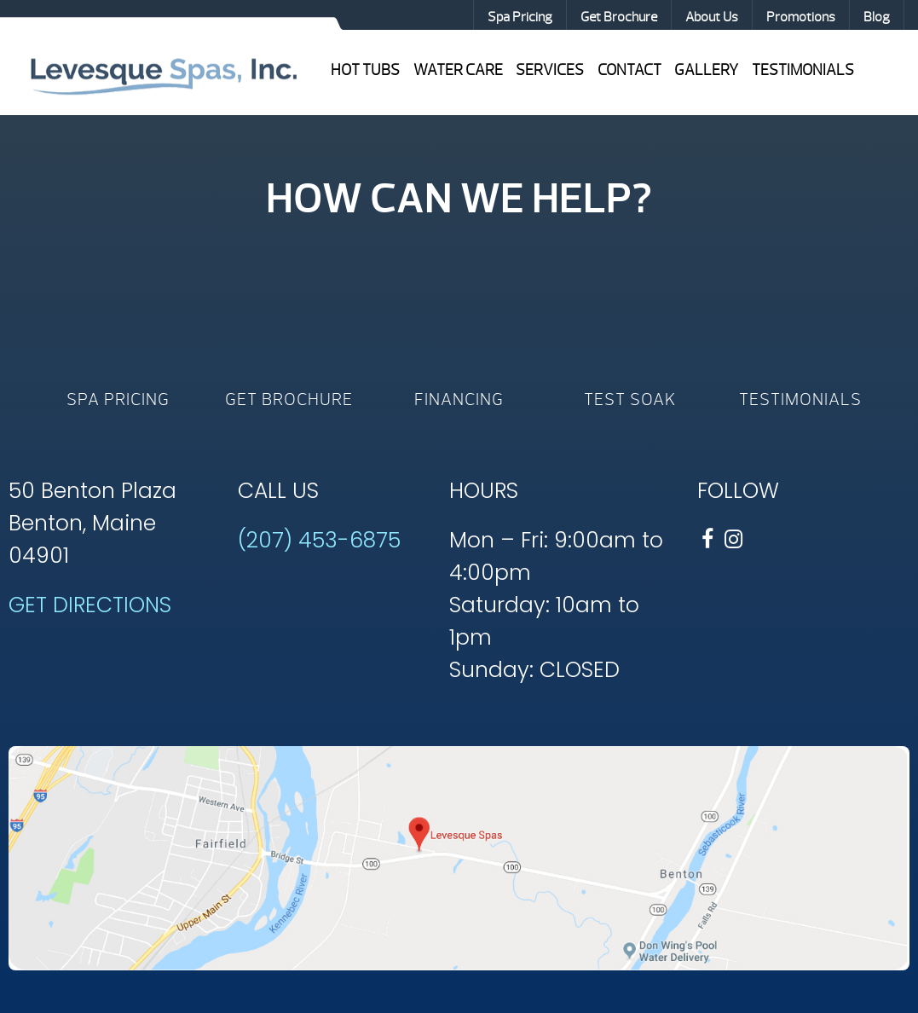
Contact (629, 70)
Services (550, 70)
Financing (459, 399)
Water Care (458, 70)
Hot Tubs (365, 70)
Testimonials (803, 70)
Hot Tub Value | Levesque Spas (163, 75)
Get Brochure (618, 17)
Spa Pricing (520, 17)
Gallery (706, 70)
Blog (876, 17)
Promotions (800, 17)
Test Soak (630, 399)
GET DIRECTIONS (90, 605)
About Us (711, 17)
